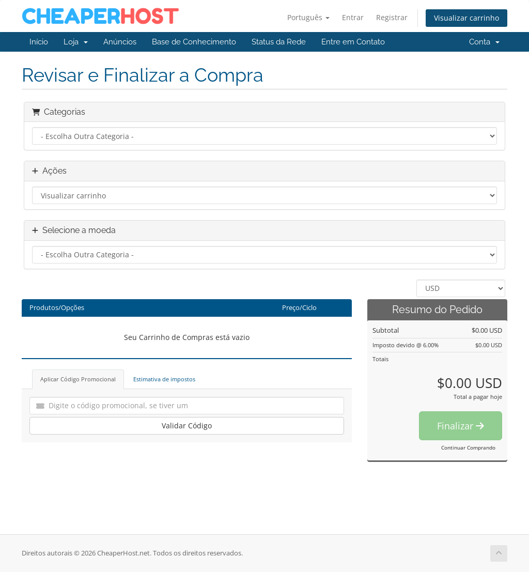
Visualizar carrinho (466, 18)
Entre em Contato (353, 42)
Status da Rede (279, 42)
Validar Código (187, 425)
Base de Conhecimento (194, 42)
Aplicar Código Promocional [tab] (78, 379)
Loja (76, 42)
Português (308, 17)
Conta (484, 42)
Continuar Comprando (468, 447)
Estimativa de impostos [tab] (164, 379)
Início (38, 42)
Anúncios (119, 42)
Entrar (353, 17)
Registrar (392, 17)
